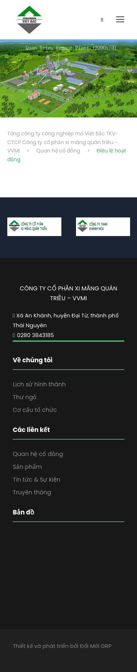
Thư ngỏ (25, 397)
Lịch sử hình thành (39, 384)
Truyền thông (32, 492)
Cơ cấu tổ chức (35, 410)
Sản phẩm (27, 467)
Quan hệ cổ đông (38, 454)
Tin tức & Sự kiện (36, 479)
